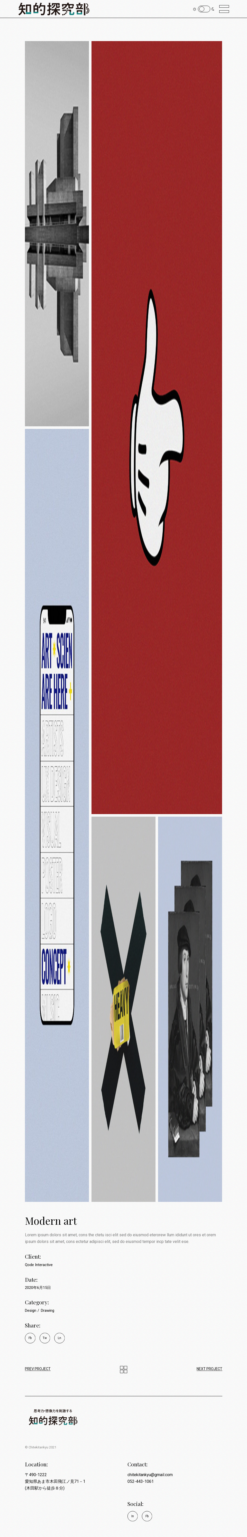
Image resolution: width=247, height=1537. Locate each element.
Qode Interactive (39, 1264)
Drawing (47, 1310)
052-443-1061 (140, 1481)
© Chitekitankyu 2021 (40, 1447)
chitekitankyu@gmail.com (150, 1474)
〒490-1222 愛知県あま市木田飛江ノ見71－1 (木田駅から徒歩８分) (55, 1481)
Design (31, 1310)
